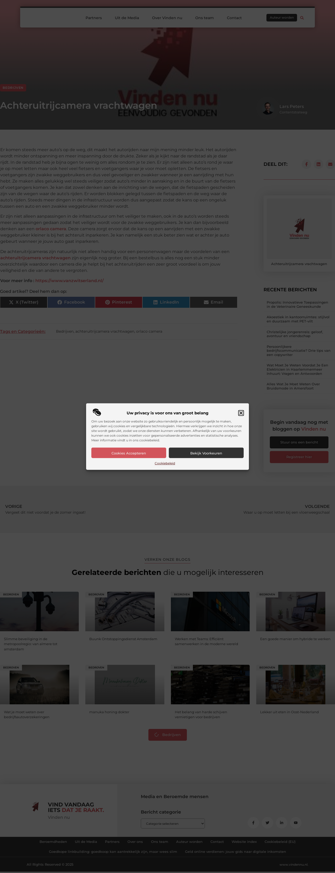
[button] (241, 413)
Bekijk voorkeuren (206, 453)
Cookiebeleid (165, 463)
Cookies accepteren (128, 453)
